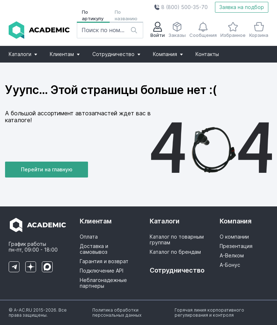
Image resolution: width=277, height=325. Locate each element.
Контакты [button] (207, 54)
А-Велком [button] (232, 255)
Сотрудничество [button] (116, 54)
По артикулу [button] (93, 15)
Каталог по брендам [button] (175, 252)
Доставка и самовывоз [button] (94, 249)
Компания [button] (168, 54)
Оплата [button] (89, 237)
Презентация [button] (236, 246)
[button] (181, 7)
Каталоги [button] (23, 54)
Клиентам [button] (65, 54)
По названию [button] (126, 15)
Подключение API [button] (101, 271)
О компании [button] (234, 237)
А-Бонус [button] (230, 265)
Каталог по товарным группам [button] (177, 239)
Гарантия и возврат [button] (104, 261)
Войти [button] (157, 30)
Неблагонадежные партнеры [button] (103, 283)
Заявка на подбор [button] (241, 7)
